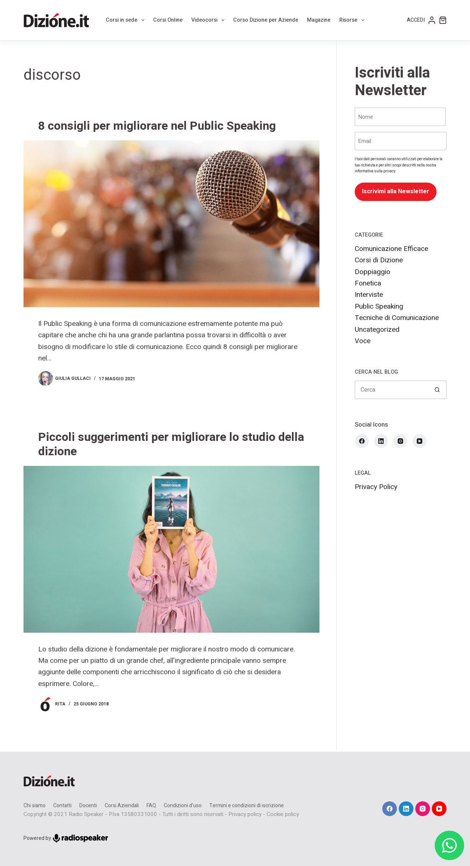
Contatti (62, 805)
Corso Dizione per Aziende (265, 20)
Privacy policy (244, 814)
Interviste (369, 295)
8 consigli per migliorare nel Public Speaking (157, 125)
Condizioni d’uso (183, 805)
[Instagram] (400, 441)
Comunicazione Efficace (391, 249)
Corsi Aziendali (122, 805)
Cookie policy (283, 814)
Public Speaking (379, 306)
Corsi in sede (126, 20)
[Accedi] (421, 20)
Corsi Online (167, 20)
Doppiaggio (372, 272)
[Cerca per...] (391, 390)
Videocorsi (209, 20)
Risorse (353, 20)
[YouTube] (420, 441)
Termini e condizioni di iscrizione (246, 805)
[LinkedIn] (381, 441)
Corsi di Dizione (379, 260)
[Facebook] (362, 441)
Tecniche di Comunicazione (397, 318)
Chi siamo (35, 805)
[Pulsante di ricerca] (437, 390)
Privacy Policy (376, 487)
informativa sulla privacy (375, 171)
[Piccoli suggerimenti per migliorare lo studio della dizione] (171, 549)
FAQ (151, 805)
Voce (362, 341)
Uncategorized (377, 329)
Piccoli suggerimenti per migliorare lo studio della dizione (171, 444)
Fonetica (368, 283)
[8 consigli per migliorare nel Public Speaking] (171, 223)
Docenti (88, 805)
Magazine (318, 20)
